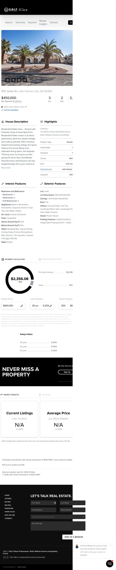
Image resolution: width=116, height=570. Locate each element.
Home (7, 495)
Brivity (13, 567)
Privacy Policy (81, 567)
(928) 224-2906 (103, 515)
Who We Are (10, 515)
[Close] (111, 545)
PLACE (5, 554)
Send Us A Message (74, 537)
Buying (8, 502)
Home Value (10, 512)
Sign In (107, 2)
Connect (8, 518)
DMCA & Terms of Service (96, 567)
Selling (8, 505)
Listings (8, 499)
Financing (9, 508)
